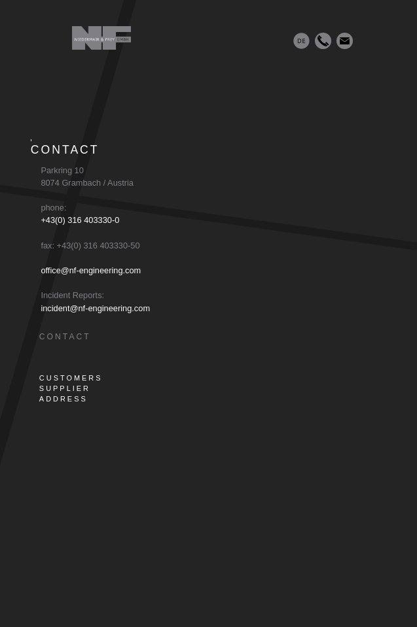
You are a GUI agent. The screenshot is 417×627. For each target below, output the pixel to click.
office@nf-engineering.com (90, 270)
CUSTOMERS (71, 378)
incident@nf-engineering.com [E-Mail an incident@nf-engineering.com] (94, 308)
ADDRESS (63, 399)
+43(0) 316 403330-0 (79, 220)
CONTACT (65, 336)
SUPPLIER (64, 388)
